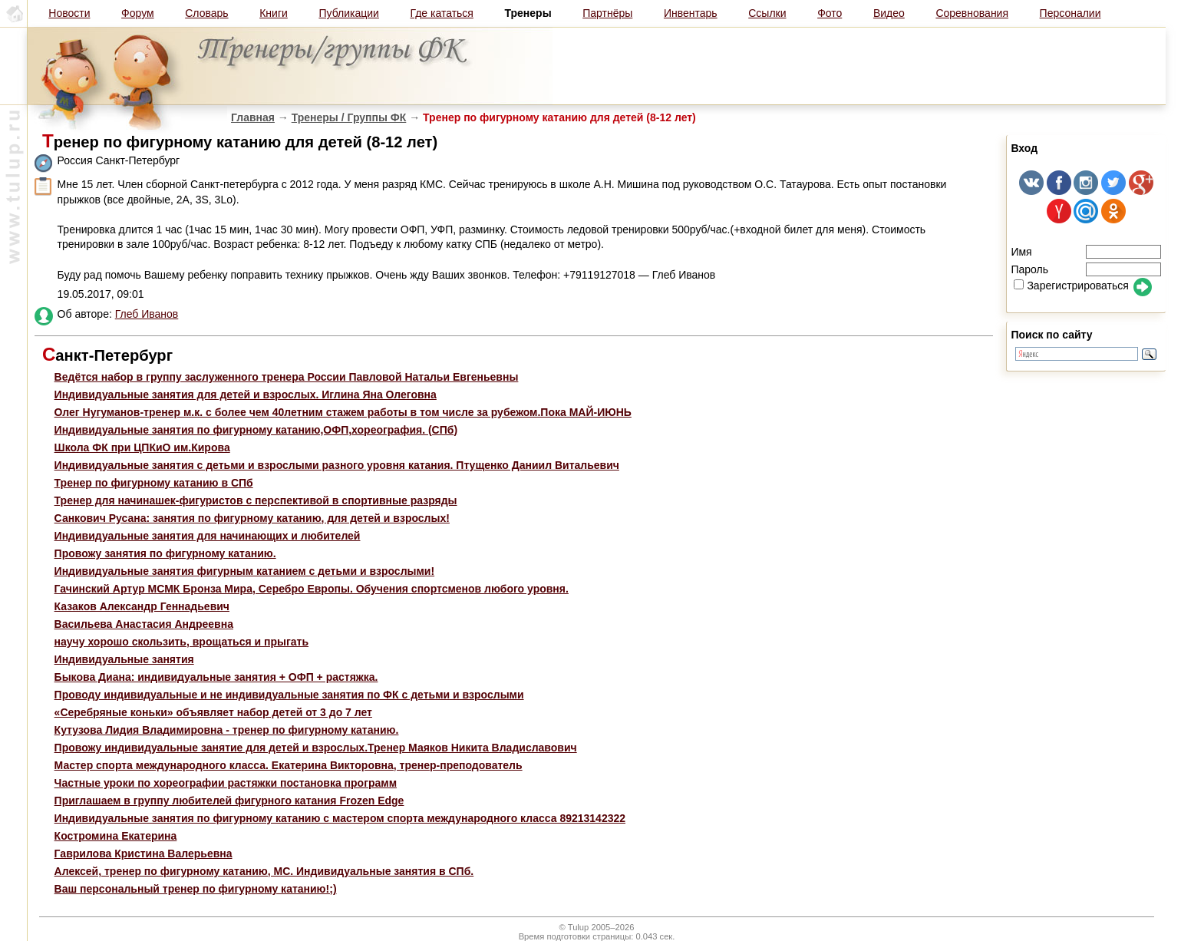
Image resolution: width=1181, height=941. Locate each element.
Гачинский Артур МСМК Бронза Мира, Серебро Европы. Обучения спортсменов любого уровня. (311, 589)
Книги (273, 13)
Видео (889, 13)
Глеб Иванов (147, 314)
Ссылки (767, 13)
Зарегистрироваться (1071, 285)
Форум (137, 13)
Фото (829, 13)
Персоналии (1070, 13)
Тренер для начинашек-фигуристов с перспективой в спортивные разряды (255, 500)
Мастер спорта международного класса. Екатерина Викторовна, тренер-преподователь (288, 765)
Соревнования (971, 13)
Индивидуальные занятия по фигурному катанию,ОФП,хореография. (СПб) (256, 430)
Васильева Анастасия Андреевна (143, 624)
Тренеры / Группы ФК (349, 117)
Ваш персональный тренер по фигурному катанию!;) (195, 889)
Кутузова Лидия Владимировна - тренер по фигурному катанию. (226, 730)
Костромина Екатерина (115, 836)
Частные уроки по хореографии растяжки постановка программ (225, 783)
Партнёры (607, 13)
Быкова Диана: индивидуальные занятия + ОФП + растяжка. (216, 677)
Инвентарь (691, 13)
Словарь (206, 13)
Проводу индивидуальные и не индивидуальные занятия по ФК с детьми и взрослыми (289, 694)
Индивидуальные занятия (124, 659)
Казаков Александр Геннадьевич (141, 606)
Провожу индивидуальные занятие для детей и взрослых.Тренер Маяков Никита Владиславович (315, 747)
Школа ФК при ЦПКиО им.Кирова (142, 447)
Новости (69, 13)
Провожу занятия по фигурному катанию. (165, 553)
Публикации (348, 13)
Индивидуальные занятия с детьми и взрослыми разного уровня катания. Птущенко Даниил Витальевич (336, 465)
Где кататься (442, 13)
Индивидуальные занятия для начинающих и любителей (207, 536)
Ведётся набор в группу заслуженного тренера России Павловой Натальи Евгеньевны (286, 377)
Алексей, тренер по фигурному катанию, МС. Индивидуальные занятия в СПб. (264, 871)
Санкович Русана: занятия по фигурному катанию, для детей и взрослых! (252, 518)
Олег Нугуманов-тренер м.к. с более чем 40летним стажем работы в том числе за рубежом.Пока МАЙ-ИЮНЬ (343, 412)
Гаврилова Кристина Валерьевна (143, 853)
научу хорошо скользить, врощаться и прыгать (181, 642)
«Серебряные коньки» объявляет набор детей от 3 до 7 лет (213, 712)
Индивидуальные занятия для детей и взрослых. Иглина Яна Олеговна (245, 394)
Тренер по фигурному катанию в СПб (153, 483)
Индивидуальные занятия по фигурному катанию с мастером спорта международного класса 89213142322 (339, 818)
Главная (253, 117)
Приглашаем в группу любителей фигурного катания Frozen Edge (229, 800)
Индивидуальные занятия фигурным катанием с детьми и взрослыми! (244, 571)
